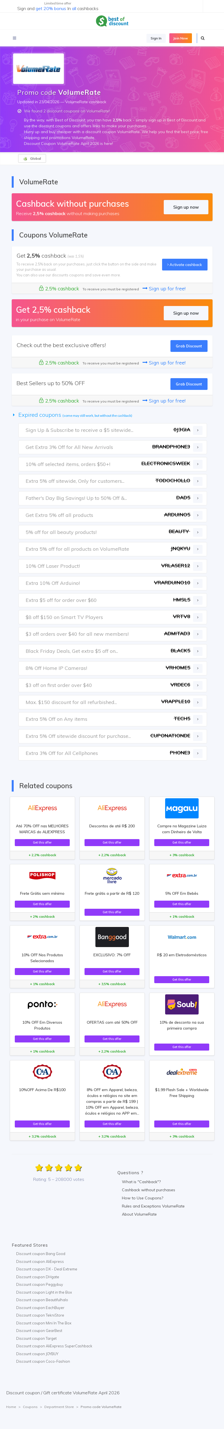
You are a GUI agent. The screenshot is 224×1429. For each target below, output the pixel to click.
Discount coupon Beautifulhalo (42, 1300)
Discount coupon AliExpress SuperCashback (54, 1346)
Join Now (180, 38)
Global (32, 158)
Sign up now (186, 207)
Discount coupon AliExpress (40, 1261)
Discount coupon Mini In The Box (43, 1323)
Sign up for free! (164, 288)
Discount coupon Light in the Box (44, 1292)
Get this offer (42, 842)
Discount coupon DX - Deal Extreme (46, 1269)
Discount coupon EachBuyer (40, 1307)
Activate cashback (184, 264)
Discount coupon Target (36, 1338)
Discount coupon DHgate (37, 1277)
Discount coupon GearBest (39, 1330)
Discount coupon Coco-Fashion (43, 1361)
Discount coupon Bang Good (40, 1253)
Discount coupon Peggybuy (39, 1284)
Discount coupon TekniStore (40, 1315)
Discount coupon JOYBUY (37, 1354)
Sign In (156, 38)
